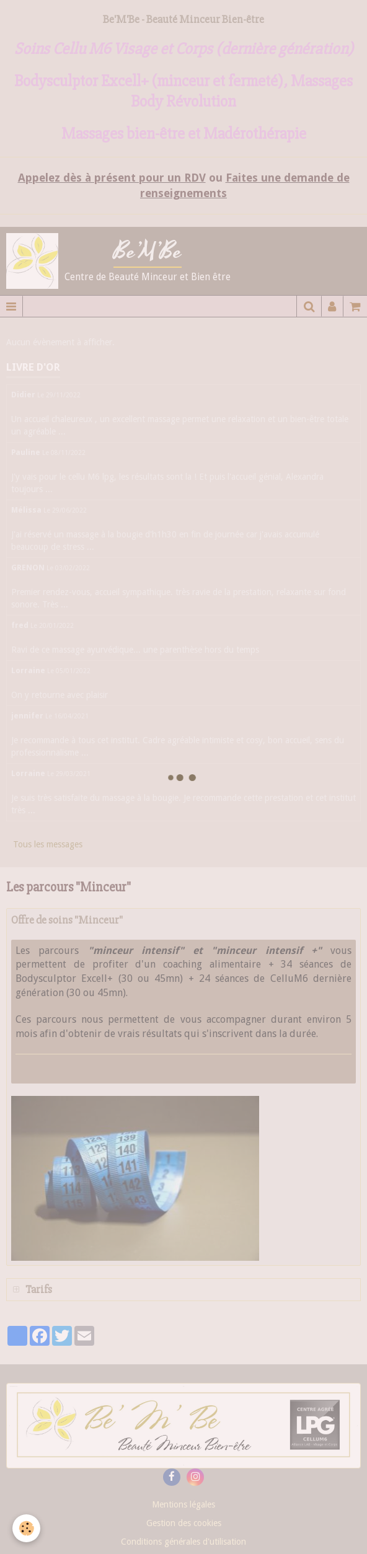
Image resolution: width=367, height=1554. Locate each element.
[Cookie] (26, 1528)
